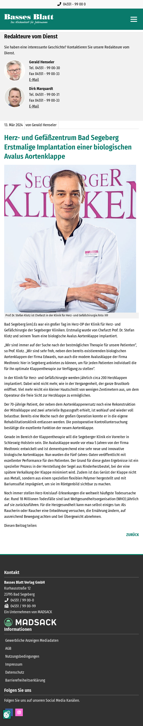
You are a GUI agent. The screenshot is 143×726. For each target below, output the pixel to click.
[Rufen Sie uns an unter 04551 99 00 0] (72, 4)
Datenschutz (14, 672)
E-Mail (34, 79)
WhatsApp (32, 535)
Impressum (13, 664)
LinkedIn (16, 535)
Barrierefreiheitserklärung (25, 680)
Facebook (7, 535)
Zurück (132, 534)
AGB (8, 648)
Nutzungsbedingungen (22, 656)
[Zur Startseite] (29, 19)
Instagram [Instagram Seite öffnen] (19, 712)
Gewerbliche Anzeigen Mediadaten (31, 640)
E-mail (24, 535)
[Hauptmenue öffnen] (134, 19)
